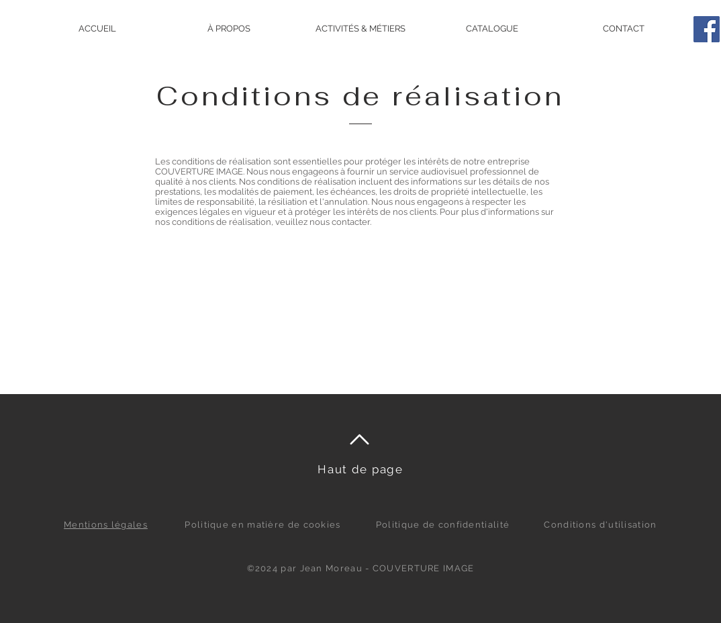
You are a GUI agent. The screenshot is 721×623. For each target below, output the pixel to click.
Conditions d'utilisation (600, 525)
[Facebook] (706, 29)
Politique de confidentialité (443, 525)
